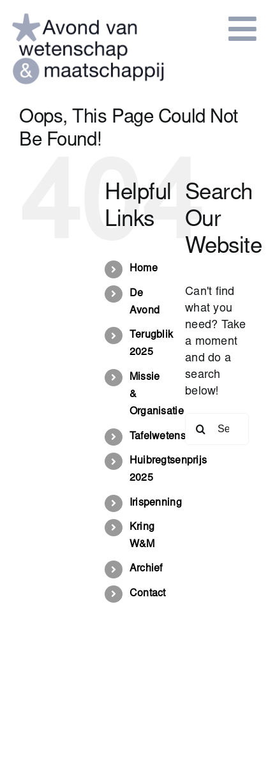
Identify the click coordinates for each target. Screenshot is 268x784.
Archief (146, 569)
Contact (148, 594)
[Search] (201, 429)
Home (144, 269)
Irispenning (156, 503)
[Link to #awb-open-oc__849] (242, 29)
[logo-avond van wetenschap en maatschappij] (88, 12)
